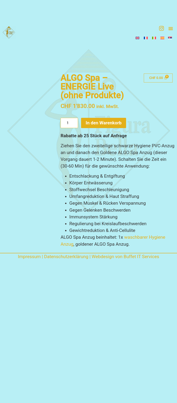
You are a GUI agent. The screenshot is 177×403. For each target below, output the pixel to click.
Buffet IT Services (141, 256)
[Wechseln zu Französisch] (146, 38)
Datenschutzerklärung (66, 256)
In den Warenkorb (103, 122)
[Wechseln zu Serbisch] (170, 38)
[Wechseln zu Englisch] (137, 38)
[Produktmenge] (69, 123)
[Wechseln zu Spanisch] (162, 38)
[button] (170, 28)
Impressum (29, 256)
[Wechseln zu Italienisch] (154, 38)
